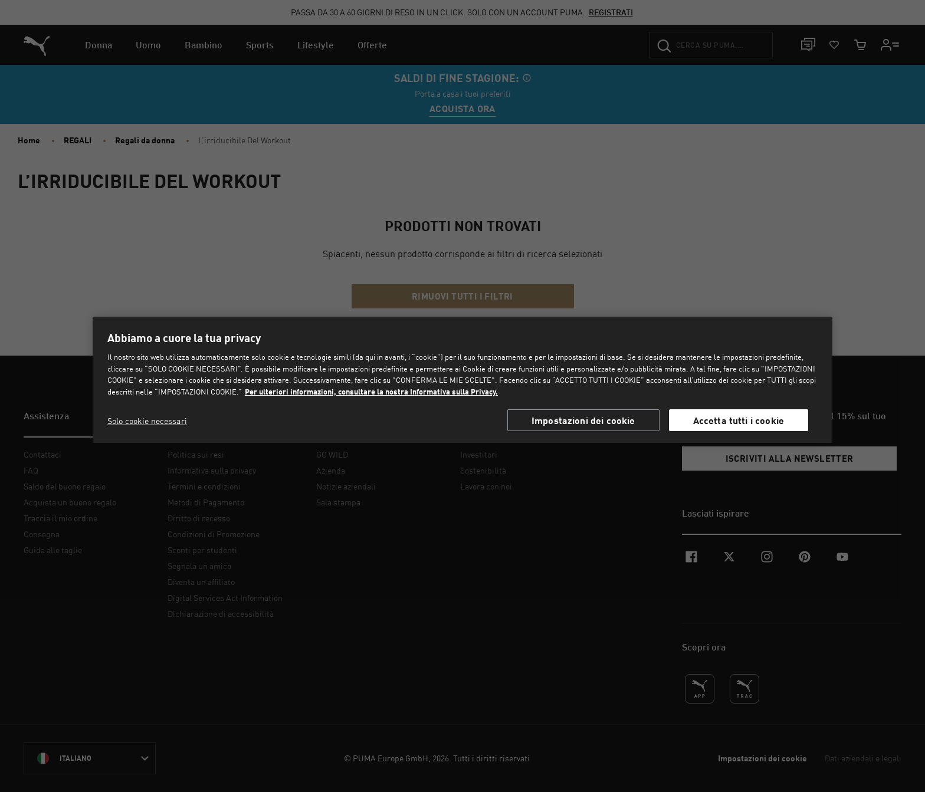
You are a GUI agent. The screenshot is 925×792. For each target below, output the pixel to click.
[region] (462, 380)
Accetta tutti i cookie (739, 420)
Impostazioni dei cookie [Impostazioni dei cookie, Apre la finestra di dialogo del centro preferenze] (583, 420)
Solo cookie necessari (147, 421)
